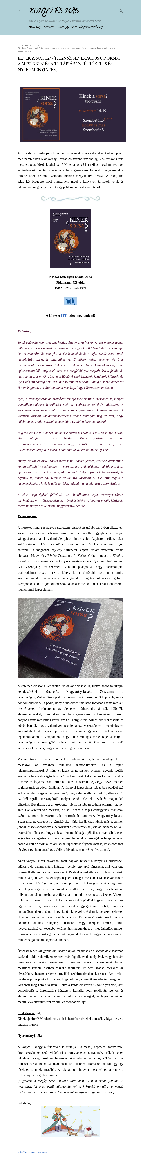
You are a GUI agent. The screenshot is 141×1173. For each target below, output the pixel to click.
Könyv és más (54, 12)
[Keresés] (121, 10)
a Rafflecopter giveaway (32, 1152)
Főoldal (35, 27)
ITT (64, 315)
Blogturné (32, 48)
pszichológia (24, 50)
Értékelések (53, 27)
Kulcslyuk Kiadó (78, 48)
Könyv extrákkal (91, 27)
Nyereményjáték (106, 48)
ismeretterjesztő (60, 48)
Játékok (70, 27)
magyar (92, 48)
